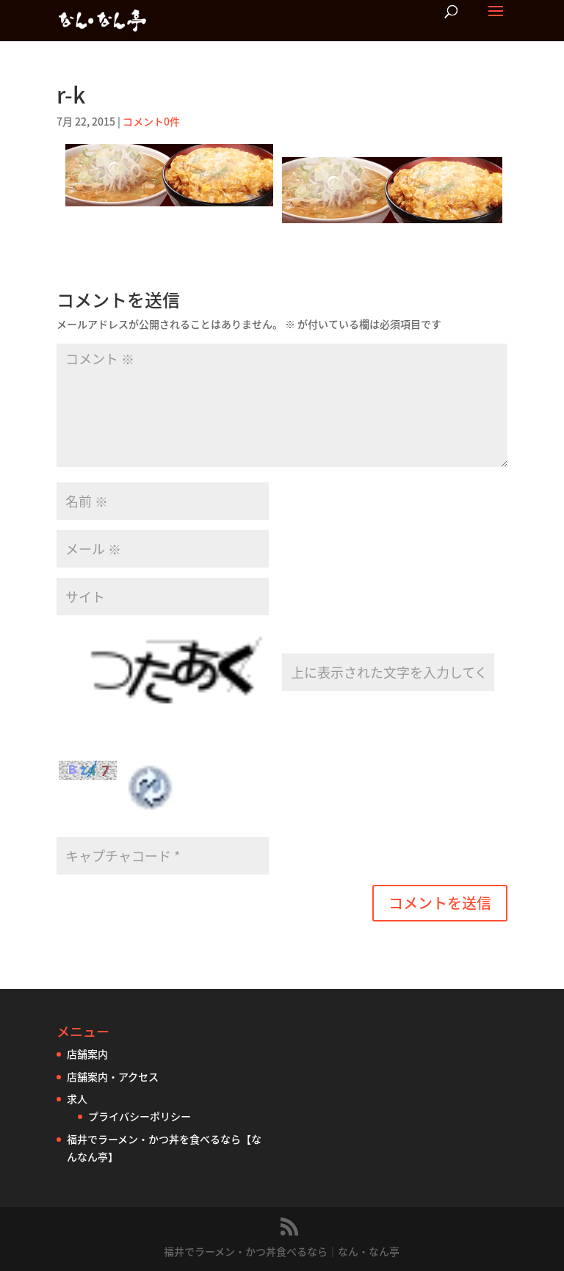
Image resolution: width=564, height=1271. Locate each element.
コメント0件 (151, 121)
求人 (77, 1098)
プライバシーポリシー (139, 1116)
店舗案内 (87, 1053)
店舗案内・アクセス (113, 1076)
